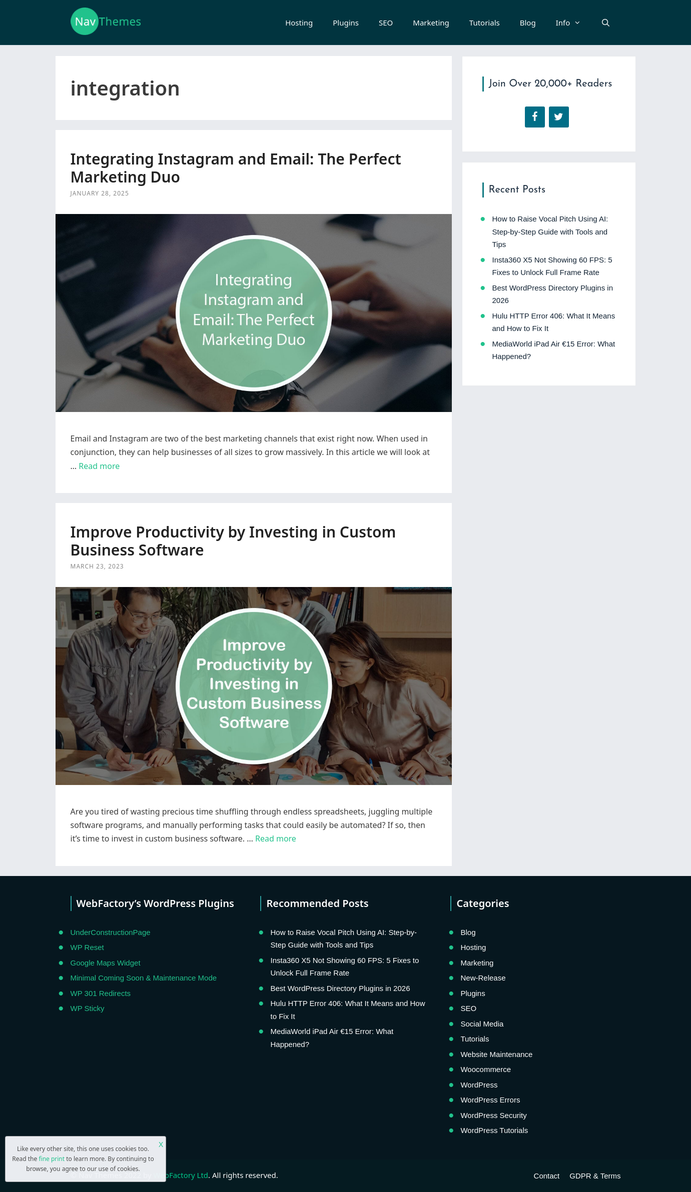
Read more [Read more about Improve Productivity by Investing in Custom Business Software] (275, 838)
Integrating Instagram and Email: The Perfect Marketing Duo (236, 167)
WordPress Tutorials (494, 1130)
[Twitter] (559, 117)
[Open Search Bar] (605, 23)
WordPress (478, 1084)
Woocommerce (485, 1069)
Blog (528, 23)
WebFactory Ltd (181, 1175)
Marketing (431, 23)
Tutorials (484, 23)
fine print (52, 1158)
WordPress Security (493, 1115)
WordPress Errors (490, 1100)
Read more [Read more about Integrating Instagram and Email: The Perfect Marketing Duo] (99, 466)
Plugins (346, 23)
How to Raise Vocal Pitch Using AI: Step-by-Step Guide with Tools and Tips (550, 231)
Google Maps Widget (106, 962)
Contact (547, 1176)
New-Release (482, 978)
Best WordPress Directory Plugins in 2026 (340, 988)
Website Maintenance (496, 1054)
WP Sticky (88, 1008)
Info (573, 23)
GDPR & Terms (594, 1176)
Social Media (481, 1024)
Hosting (299, 23)
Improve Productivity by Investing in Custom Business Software (233, 541)
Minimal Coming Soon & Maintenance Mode (144, 978)
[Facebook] (535, 117)
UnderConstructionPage (111, 932)
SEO (386, 23)
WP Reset (87, 947)
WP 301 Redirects (101, 993)
